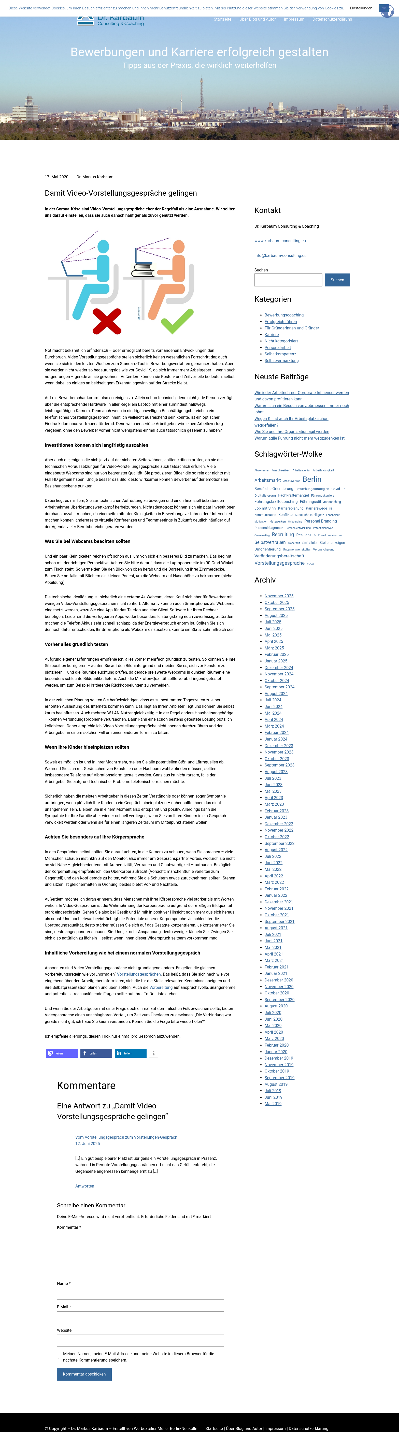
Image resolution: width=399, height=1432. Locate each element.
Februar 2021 (277, 967)
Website (64, 1330)
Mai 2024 (273, 713)
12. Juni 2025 (87, 1143)
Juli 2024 (273, 700)
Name (64, 1283)
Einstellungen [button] (361, 8)
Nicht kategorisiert (281, 341)
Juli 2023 (273, 778)
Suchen (261, 270)
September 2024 (280, 687)
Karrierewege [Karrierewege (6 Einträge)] (316, 508)
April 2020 (274, 1032)
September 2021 (280, 921)
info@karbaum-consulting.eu (280, 255)
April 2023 (274, 797)
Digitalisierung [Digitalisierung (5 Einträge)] (265, 495)
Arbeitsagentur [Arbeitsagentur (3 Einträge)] (301, 470)
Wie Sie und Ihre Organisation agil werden (291, 431)
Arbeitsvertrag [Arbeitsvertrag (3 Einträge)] (291, 481)
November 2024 (279, 674)
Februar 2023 (277, 810)
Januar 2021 (276, 973)
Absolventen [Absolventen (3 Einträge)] (261, 470)
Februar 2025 (277, 654)
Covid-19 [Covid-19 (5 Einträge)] (338, 489)
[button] (62, 1053)
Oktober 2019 (277, 1071)
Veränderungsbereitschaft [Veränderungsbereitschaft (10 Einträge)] (279, 555)
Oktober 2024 (277, 680)
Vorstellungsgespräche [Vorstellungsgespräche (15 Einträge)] (279, 563)
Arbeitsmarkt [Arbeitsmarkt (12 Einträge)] (267, 480)
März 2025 (274, 648)
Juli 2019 (273, 1090)
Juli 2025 (273, 621)
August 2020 (276, 1006)
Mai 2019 (273, 1103)
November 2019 (279, 1064)
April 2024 (274, 719)
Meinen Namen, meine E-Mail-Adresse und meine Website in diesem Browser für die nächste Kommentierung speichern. (138, 1357)
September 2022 (280, 843)
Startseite (214, 1428)
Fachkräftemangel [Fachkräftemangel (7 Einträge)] (293, 495)
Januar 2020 (276, 1051)
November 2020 (279, 986)
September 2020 (280, 999)
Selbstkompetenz (280, 354)
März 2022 (274, 882)
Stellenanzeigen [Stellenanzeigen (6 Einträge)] (332, 543)
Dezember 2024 (279, 667)
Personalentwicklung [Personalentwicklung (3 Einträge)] (298, 528)
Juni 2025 (273, 628)
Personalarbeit (278, 347)
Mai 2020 (273, 1025)
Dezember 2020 (279, 980)
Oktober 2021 (277, 915)
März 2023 (274, 804)
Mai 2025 (273, 635)
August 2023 (276, 771)
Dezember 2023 (279, 745)
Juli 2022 (273, 856)
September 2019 (280, 1077)
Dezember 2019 (279, 1058)
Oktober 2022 (277, 836)
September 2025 (280, 608)
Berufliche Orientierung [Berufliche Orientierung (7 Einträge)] (273, 488)
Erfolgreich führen (281, 321)
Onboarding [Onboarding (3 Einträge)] (295, 521)
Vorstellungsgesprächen (139, 974)
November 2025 (279, 596)
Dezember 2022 (279, 823)
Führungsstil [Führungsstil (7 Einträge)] (310, 501)
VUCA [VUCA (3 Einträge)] (310, 564)
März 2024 (274, 726)
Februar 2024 (277, 732)
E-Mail (64, 1307)
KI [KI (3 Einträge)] (331, 508)
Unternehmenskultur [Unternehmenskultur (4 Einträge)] (297, 549)
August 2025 (276, 615)
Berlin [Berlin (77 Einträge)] (312, 479)
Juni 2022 (273, 862)
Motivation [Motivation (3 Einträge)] (260, 521)
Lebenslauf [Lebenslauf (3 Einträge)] (332, 515)
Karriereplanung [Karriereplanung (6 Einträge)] (291, 508)
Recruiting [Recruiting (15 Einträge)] (283, 535)
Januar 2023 (276, 817)
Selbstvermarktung (282, 360)
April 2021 (274, 954)
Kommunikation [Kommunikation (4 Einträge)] (265, 515)
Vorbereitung (161, 987)
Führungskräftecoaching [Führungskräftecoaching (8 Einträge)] (276, 501)
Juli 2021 (273, 934)
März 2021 (274, 960)
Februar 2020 (277, 1045)
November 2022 (279, 830)
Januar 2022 (276, 895)
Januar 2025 (276, 661)
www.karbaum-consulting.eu (280, 240)
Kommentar (69, 1227)
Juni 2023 (273, 784)
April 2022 (274, 876)
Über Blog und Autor (244, 1428)
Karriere (272, 334)
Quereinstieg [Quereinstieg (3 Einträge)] (262, 535)
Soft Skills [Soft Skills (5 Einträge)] (309, 543)
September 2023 (280, 765)
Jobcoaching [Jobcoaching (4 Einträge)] (332, 502)
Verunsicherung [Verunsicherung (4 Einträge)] (323, 549)
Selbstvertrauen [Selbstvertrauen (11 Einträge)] (270, 542)
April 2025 (274, 641)
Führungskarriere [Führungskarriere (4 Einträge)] (322, 495)
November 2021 (279, 908)
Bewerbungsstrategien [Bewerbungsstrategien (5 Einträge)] (312, 489)
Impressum (275, 1428)
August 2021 (276, 927)
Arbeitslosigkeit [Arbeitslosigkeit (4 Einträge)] (323, 470)
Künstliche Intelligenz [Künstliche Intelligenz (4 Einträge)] (309, 515)
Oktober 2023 (277, 758)
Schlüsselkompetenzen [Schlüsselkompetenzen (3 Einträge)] (328, 535)
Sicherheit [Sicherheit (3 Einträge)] (294, 543)
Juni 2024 (273, 706)
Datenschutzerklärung (309, 1428)
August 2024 (276, 693)
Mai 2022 (273, 869)
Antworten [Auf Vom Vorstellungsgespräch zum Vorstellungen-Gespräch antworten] (84, 1186)
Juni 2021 (273, 940)
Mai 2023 (273, 791)
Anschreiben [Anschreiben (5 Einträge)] (281, 470)
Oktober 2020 (277, 993)
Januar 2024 (276, 739)
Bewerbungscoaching (284, 315)
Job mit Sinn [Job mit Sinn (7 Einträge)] (265, 508)
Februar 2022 (277, 889)
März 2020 (274, 1038)
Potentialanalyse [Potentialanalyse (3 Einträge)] (323, 528)
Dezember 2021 (279, 902)
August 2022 (276, 849)
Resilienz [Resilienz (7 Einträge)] (303, 535)
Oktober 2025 (277, 602)
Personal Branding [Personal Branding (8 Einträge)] (320, 521)
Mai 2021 (273, 947)
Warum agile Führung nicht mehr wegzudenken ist (299, 438)
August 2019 (276, 1084)
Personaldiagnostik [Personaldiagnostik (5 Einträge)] (268, 528)
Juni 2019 (273, 1097)
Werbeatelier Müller (151, 1428)
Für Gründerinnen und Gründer (292, 328)
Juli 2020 (273, 1012)
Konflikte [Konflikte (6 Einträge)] (285, 515)
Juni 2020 (273, 1019)
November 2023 (279, 752)
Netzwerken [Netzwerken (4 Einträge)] (277, 521)
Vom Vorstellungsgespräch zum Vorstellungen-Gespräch (126, 1137)
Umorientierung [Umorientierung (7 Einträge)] (267, 549)
